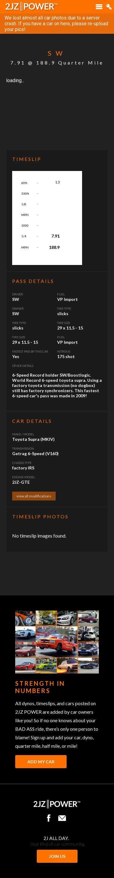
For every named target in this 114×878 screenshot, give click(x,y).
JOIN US (57, 856)
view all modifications (33, 496)
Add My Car (40, 761)
